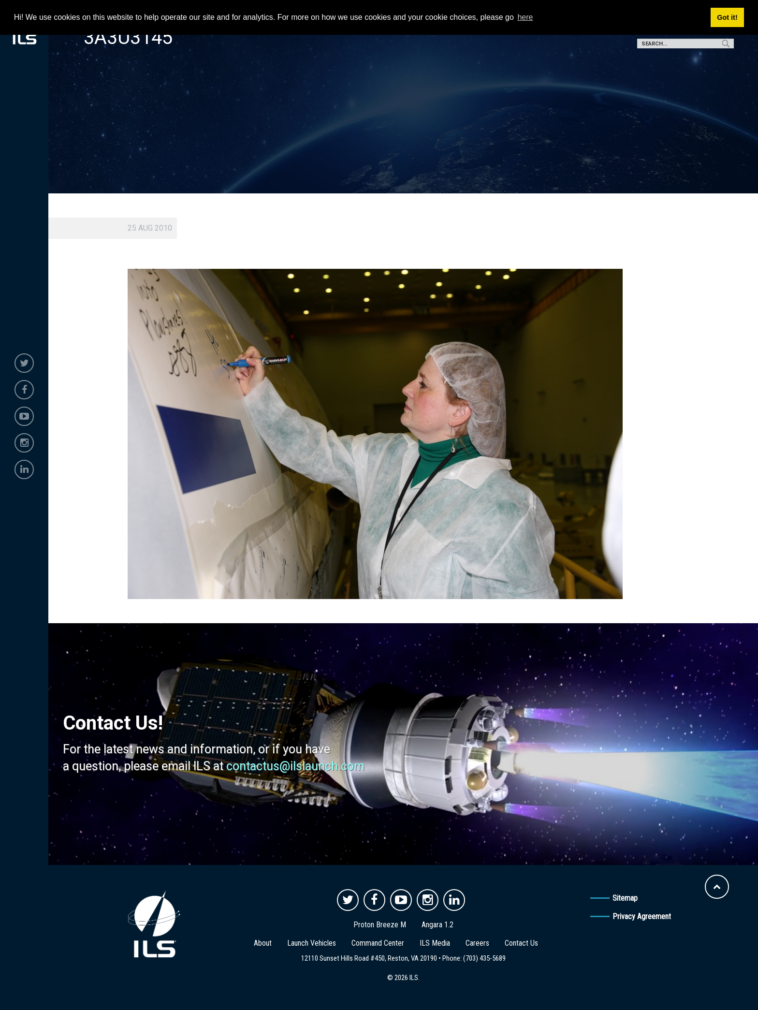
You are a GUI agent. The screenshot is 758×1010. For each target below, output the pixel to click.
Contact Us (521, 943)
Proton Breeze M (379, 924)
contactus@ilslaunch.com (295, 766)
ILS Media (435, 943)
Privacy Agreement (641, 916)
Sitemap (625, 898)
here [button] (525, 17)
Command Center (377, 943)
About (263, 943)
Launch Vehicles (311, 943)
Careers (477, 943)
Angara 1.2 (437, 924)
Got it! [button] (727, 17)
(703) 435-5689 (484, 958)
